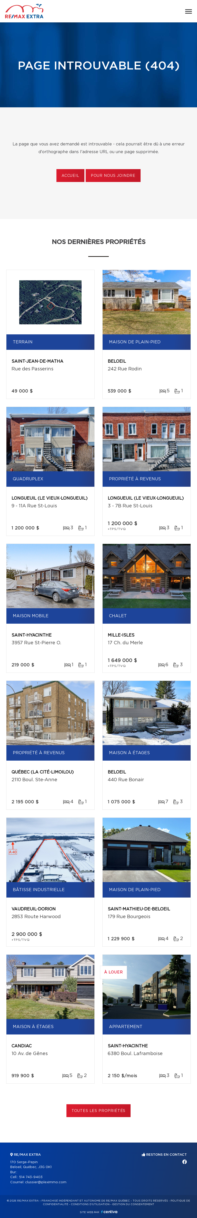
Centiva (109, 1211)
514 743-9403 (31, 1177)
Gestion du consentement (133, 1204)
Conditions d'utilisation (90, 1204)
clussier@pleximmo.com (45, 1182)
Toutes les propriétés (99, 1111)
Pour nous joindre (113, 176)
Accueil (70, 176)
